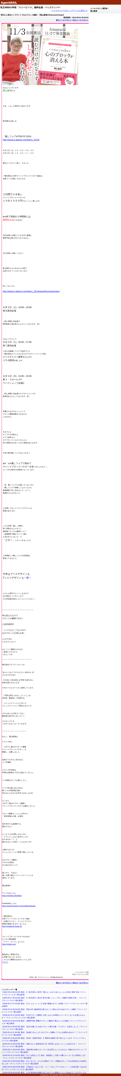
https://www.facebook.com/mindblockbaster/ (19, 906)
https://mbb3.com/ (9, 944)
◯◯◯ (5, 962)
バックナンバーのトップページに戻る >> (69, 11)
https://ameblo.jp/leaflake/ (12, 896)
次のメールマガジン (80, 20)
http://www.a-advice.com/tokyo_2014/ (21, 140)
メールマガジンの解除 (82, 972)
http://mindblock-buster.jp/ (12, 926)
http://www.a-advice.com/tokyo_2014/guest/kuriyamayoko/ (31, 291)
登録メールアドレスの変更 (81, 974)
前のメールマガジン (63, 20)
